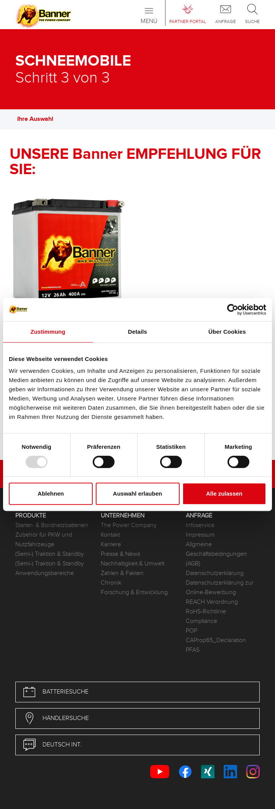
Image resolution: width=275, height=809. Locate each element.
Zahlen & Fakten (122, 573)
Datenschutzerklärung (215, 573)
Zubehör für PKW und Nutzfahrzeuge (43, 539)
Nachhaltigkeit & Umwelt (132, 563)
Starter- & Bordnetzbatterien (51, 525)
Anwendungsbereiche (44, 573)
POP (191, 630)
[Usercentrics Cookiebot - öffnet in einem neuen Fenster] (232, 309)
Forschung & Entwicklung (134, 592)
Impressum (200, 535)
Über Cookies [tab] (227, 331)
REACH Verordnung (212, 602)
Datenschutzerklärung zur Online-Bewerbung (220, 587)
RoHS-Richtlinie (206, 611)
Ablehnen (51, 493)
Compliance (201, 621)
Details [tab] (137, 331)
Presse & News (120, 554)
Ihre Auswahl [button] (39, 119)
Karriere (111, 544)
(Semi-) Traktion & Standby (49, 554)
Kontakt (110, 535)
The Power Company (129, 525)
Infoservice (200, 525)
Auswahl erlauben (137, 493)
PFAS (193, 650)
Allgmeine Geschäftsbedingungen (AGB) (216, 554)
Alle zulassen (224, 493)
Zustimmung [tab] (48, 331)
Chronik (111, 583)
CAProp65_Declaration (216, 640)
